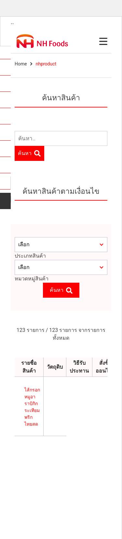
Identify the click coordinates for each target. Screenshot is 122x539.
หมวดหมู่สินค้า (31, 279)
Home (21, 63)
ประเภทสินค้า (30, 256)
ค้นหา (29, 153)
